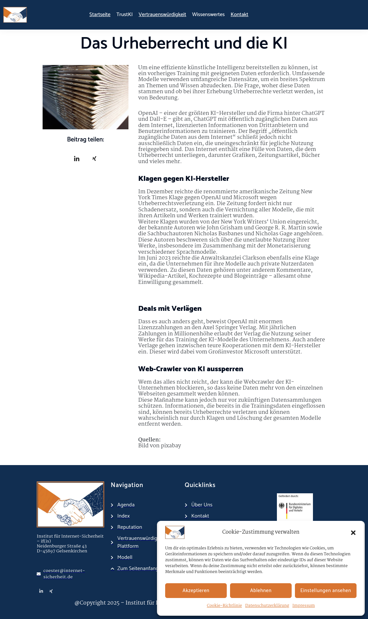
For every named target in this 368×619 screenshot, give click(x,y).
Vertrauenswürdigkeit (162, 14)
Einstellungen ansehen (325, 591)
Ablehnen (260, 591)
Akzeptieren (196, 591)
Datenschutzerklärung (267, 605)
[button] (353, 532)
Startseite (99, 14)
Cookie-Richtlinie (224, 605)
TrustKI (124, 14)
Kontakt (239, 14)
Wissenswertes (208, 14)
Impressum (303, 605)
